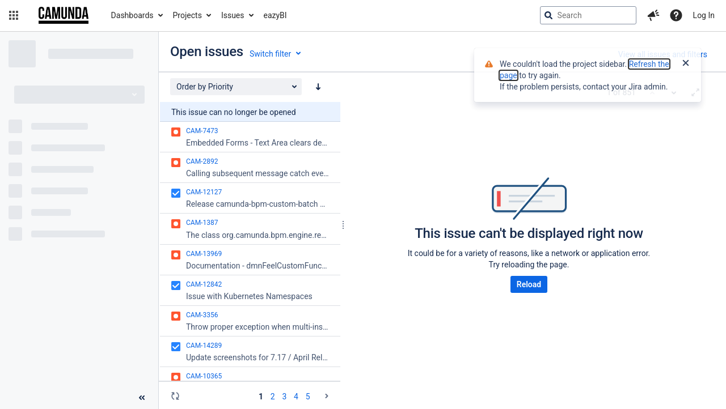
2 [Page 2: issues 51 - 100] (273, 396)
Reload (529, 284)
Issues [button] (232, 15)
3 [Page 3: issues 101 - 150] (284, 396)
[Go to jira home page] (63, 15)
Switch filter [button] (270, 53)
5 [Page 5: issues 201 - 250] (308, 396)
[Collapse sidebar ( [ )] (142, 397)
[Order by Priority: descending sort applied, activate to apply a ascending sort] (318, 86)
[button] (14, 15)
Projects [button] (187, 15)
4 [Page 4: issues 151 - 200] (296, 396)
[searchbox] (588, 15)
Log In (704, 15)
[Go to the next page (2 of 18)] (326, 396)
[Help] (676, 15)
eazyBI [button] (275, 15)
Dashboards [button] (132, 15)
